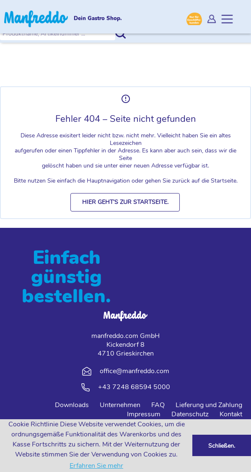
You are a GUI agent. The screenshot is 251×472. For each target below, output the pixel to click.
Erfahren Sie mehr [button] (96, 465)
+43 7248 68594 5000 (134, 387)
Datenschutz (190, 414)
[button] (125, 202)
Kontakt (231, 414)
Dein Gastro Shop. (98, 19)
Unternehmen (120, 405)
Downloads (72, 405)
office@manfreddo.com (134, 371)
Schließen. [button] (221, 445)
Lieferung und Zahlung (209, 405)
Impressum (143, 414)
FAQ (158, 405)
